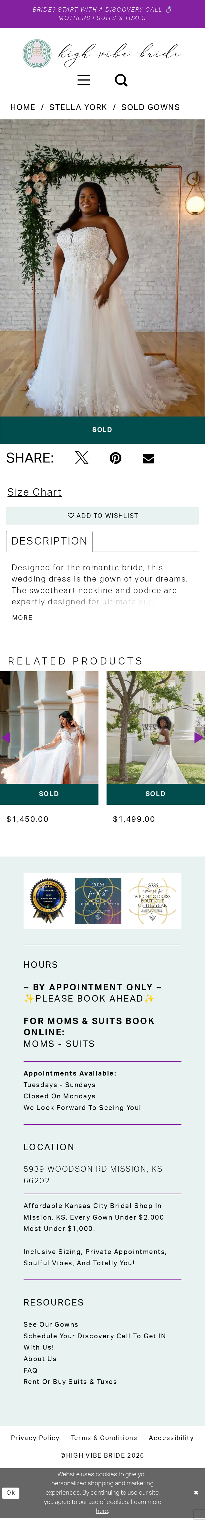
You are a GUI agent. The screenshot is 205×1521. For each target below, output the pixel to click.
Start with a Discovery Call (110, 10)
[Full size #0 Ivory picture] (102, 282)
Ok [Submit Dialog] (11, 1496)
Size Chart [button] (36, 494)
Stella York (78, 108)
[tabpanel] (102, 282)
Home (23, 108)
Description (49, 543)
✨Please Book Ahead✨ (90, 1001)
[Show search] (120, 80)
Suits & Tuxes (122, 19)
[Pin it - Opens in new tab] (115, 459)
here (102, 1514)
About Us (40, 1362)
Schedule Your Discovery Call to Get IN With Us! (95, 1345)
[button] (83, 80)
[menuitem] (83, 80)
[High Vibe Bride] (102, 54)
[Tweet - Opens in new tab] (81, 459)
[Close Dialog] (195, 1496)
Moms (39, 1046)
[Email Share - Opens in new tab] (148, 459)
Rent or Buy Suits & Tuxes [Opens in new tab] (71, 1384)
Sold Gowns (150, 108)
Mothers (73, 19)
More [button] (23, 620)
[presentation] (49, 740)
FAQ (31, 1373)
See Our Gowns (51, 1327)
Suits (81, 1046)
